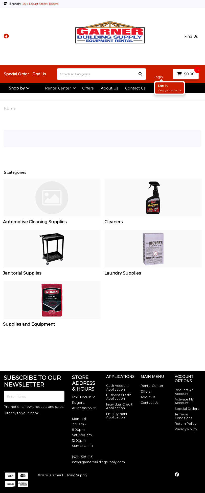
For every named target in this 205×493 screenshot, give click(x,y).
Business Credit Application (118, 396)
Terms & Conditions (183, 416)
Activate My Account (184, 401)
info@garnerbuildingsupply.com (98, 462)
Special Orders (187, 409)
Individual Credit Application (119, 406)
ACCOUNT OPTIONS (184, 379)
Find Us (191, 36)
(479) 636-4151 (82, 457)
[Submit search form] (140, 74)
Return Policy (185, 423)
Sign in (163, 85)
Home (10, 108)
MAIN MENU (152, 377)
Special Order (16, 74)
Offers (88, 88)
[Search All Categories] (101, 74)
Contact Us (135, 88)
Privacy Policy (186, 429)
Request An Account (184, 391)
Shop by (17, 88)
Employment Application (116, 415)
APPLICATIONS (119, 377)
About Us (109, 88)
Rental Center (58, 88)
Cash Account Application (117, 387)
